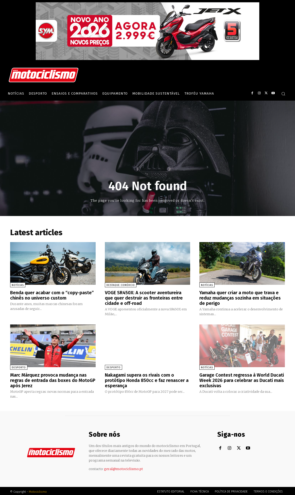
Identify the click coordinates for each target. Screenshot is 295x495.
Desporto (19, 366)
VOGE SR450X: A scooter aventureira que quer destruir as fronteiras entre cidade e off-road (144, 298)
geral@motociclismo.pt (123, 467)
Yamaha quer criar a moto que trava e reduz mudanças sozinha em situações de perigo (240, 298)
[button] (283, 93)
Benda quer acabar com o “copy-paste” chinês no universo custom (52, 295)
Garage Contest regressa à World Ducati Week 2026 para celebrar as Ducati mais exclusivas (241, 379)
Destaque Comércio (120, 285)
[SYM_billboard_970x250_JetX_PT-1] (147, 59)
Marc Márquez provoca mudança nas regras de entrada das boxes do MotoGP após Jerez (52, 379)
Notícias (18, 285)
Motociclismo (38, 490)
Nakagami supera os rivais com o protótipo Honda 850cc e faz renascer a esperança (147, 379)
